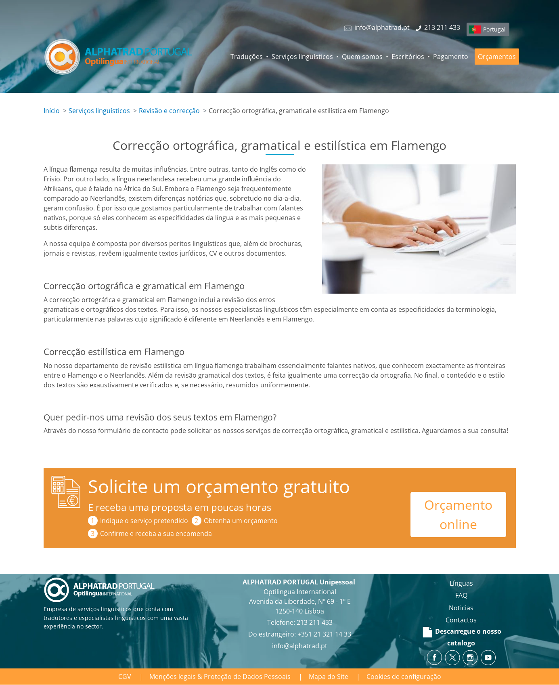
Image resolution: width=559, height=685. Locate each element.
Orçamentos (497, 56)
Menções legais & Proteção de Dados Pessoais (220, 676)
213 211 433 (315, 622)
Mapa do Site (328, 676)
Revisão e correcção (169, 110)
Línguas (461, 583)
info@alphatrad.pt (299, 645)
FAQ (461, 595)
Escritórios (408, 56)
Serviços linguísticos (302, 56)
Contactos (461, 620)
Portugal (494, 29)
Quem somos (362, 56)
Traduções (246, 56)
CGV (124, 676)
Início (52, 110)
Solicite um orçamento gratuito (219, 486)
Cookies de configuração (403, 676)
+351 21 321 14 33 (324, 634)
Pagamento (450, 56)
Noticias (461, 607)
